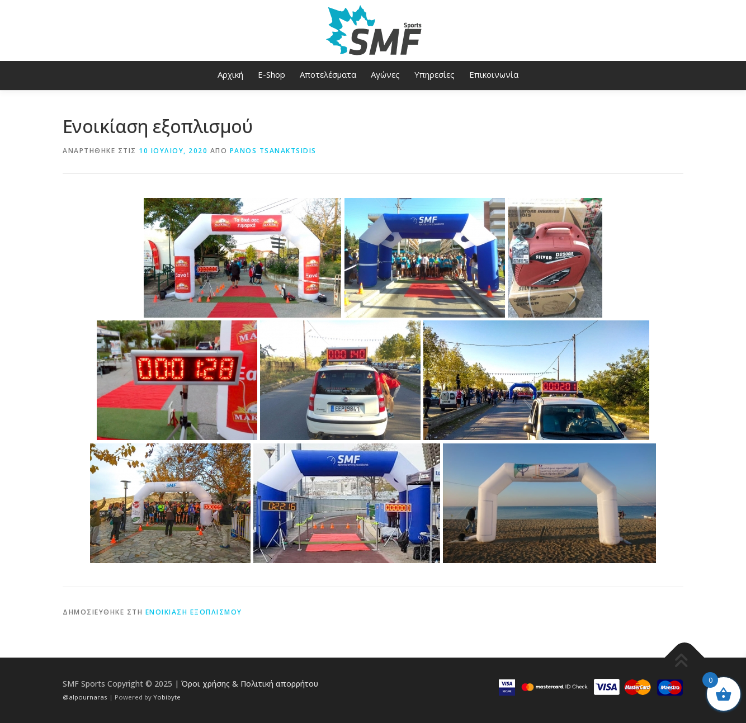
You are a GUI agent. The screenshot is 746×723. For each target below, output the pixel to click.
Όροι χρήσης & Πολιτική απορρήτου (249, 683)
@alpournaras (86, 697)
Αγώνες (385, 74)
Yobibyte (167, 697)
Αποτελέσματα (328, 74)
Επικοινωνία (493, 74)
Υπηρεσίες (434, 74)
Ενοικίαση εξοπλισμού (193, 612)
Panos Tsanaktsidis (273, 150)
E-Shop (271, 74)
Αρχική (230, 74)
